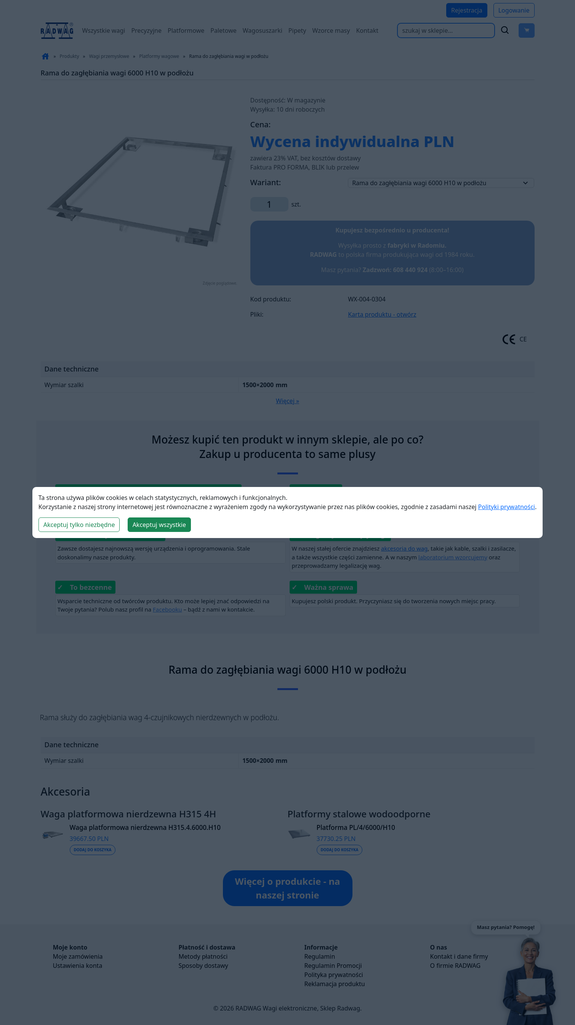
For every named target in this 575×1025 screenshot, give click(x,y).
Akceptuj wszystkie (159, 525)
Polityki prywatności (506, 507)
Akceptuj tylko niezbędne (79, 525)
